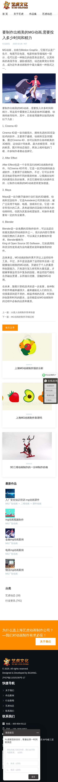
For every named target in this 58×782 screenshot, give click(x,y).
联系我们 (8, 711)
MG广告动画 (11, 503)
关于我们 (45, 641)
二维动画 (25, 503)
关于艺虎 (19, 14)
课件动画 (37, 503)
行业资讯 (17, 21)
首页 (7, 21)
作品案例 (8, 695)
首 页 (5, 14)
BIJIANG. (32, 673)
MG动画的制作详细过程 (22, 317)
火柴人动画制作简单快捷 (23, 312)
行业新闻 (8, 700)
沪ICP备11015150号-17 (13, 677)
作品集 (33, 14)
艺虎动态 (47, 14)
